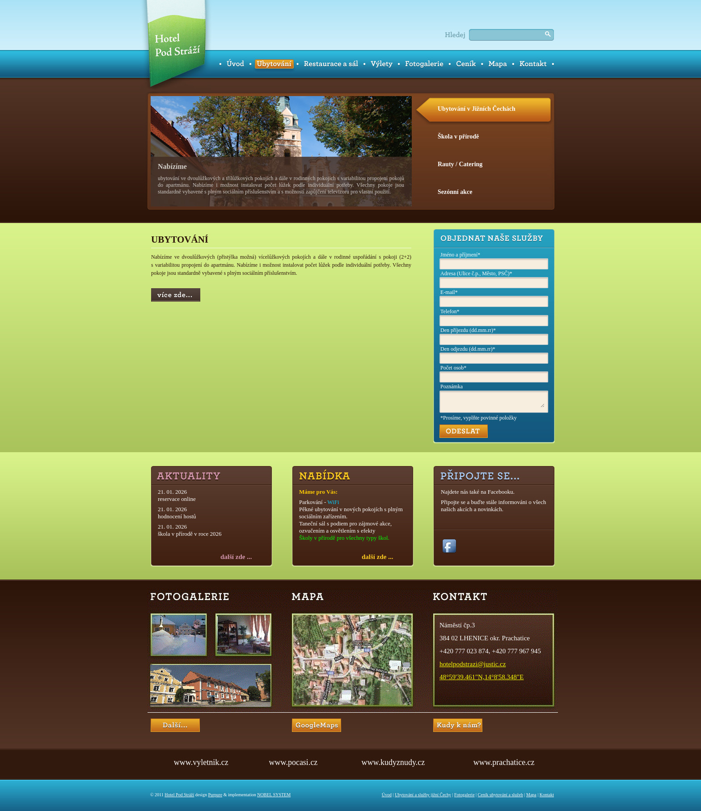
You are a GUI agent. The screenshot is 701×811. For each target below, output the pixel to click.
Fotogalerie (464, 794)
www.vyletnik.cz (201, 762)
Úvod (387, 794)
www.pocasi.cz (293, 762)
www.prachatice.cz (504, 762)
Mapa (531, 794)
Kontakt (547, 794)
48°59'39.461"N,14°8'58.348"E (481, 677)
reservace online (177, 499)
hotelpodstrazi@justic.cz (472, 664)
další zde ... (236, 556)
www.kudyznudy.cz (393, 762)
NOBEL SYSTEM (274, 794)
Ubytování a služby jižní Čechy (423, 794)
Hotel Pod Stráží (179, 794)
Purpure (215, 794)
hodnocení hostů (177, 516)
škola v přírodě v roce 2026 (190, 533)
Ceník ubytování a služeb (500, 794)
